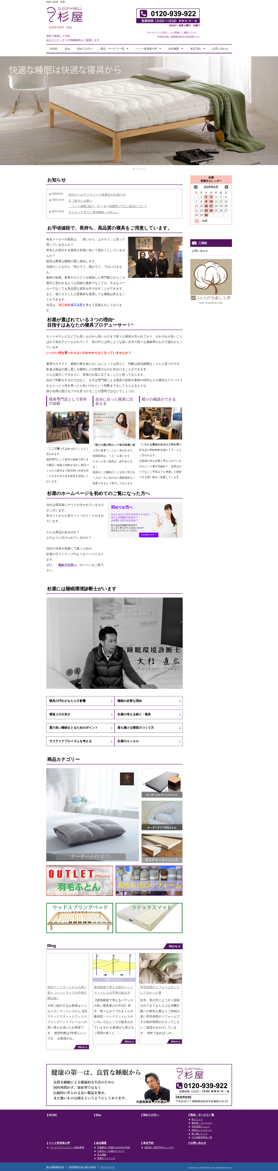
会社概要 (176, 50)
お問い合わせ (220, 48)
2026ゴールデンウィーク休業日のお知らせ (97, 194)
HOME (54, 48)
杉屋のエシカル (128, 741)
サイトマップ (107, 1167)
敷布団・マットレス (202, 1123)
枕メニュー (197, 1119)
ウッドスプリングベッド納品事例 (67, 1147)
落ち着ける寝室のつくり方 (135, 727)
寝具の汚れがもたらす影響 (67, 700)
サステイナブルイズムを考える (70, 741)
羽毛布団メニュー (201, 1126)
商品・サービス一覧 (114, 50)
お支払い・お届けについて (111, 1151)
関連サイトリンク (106, 1158)
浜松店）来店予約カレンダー (159, 1147)
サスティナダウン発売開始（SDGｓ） (94, 212)
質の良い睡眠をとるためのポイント (73, 727)
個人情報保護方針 (55, 1167)
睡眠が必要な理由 (129, 700)
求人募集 (101, 1154)
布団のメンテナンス (202, 1130)
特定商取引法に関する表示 (82, 1167)
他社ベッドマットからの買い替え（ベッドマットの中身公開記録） (67, 993)
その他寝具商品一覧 (202, 1137)
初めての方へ (85, 48)
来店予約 (198, 50)
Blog (67, 48)
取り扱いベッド (200, 1133)
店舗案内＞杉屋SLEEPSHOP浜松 (113, 1147)
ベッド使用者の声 (149, 50)
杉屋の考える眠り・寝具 (134, 714)
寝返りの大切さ (59, 714)
